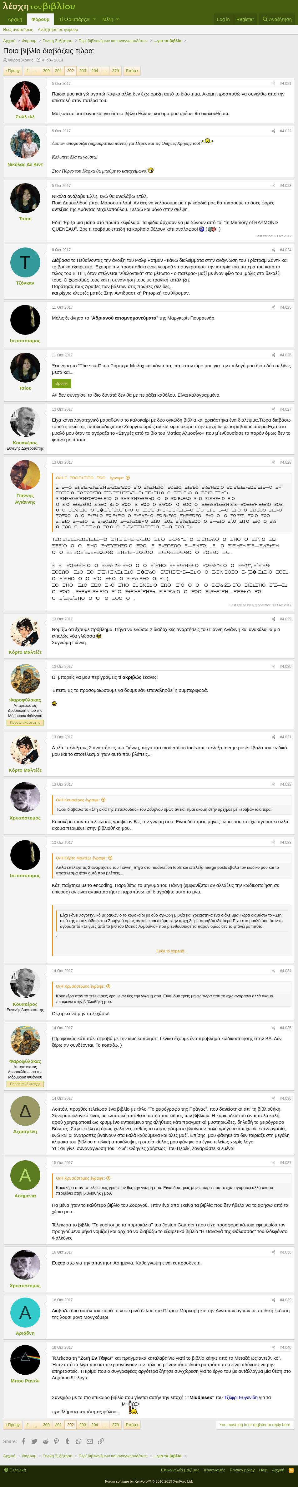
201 (58, 70)
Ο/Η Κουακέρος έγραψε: (78, 800)
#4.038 (285, 1252)
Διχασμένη (25, 1131)
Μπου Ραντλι (25, 1380)
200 (46, 70)
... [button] (36, 70)
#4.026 (285, 355)
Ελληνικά (15, 1470)
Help (263, 1470)
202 (70, 70)
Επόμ (131, 70)
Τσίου (25, 218)
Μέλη (107, 19)
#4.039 (285, 1300)
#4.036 (285, 1098)
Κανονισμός (214, 1470)
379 (115, 70)
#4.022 (285, 131)
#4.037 (285, 1163)
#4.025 (285, 307)
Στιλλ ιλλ (25, 116)
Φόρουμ (41, 19)
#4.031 (285, 737)
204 (94, 70)
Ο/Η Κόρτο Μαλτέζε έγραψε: (81, 858)
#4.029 (285, 619)
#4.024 (285, 250)
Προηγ (14, 70)
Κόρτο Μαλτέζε (25, 652)
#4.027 (285, 409)
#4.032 (285, 784)
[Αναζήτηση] (277, 19)
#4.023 (285, 185)
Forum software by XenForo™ (149, 1481)
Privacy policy (242, 1470)
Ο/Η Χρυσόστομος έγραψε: (80, 986)
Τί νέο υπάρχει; (74, 19)
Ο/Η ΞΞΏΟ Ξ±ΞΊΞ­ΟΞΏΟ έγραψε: (90, 478)
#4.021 (285, 83)
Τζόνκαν (25, 283)
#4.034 (285, 971)
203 (82, 70)
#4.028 (285, 462)
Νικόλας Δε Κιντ (25, 164)
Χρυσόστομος (25, 817)
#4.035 (285, 1028)
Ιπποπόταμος (25, 340)
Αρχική (15, 19)
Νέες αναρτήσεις (18, 29)
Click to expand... (172, 951)
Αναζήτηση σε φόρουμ (58, 29)
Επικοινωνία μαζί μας (180, 1470)
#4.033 (285, 842)
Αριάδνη (25, 1333)
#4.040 (285, 1347)
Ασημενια (25, 1195)
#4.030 (285, 666)
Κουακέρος (25, 442)
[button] (95, 19)
